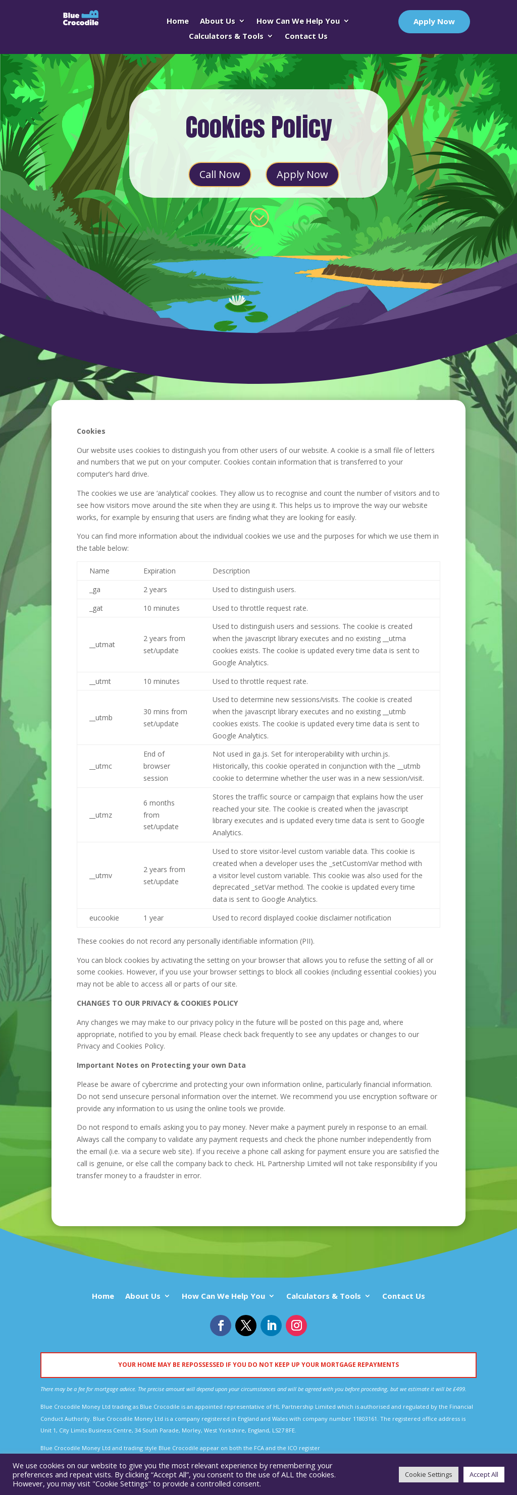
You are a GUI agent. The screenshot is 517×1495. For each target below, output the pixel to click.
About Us (217, 21)
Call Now (219, 174)
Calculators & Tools (226, 36)
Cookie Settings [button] (428, 1474)
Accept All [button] (484, 1474)
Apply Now (434, 21)
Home (178, 21)
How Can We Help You (298, 21)
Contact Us (306, 36)
